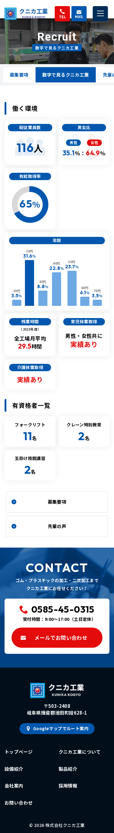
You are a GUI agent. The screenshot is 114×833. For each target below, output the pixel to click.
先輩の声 (57, 526)
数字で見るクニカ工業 (65, 74)
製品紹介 (68, 769)
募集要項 (19, 74)
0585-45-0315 (63, 609)
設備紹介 (14, 769)
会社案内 (14, 785)
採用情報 (68, 785)
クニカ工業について (80, 751)
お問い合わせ (19, 802)
